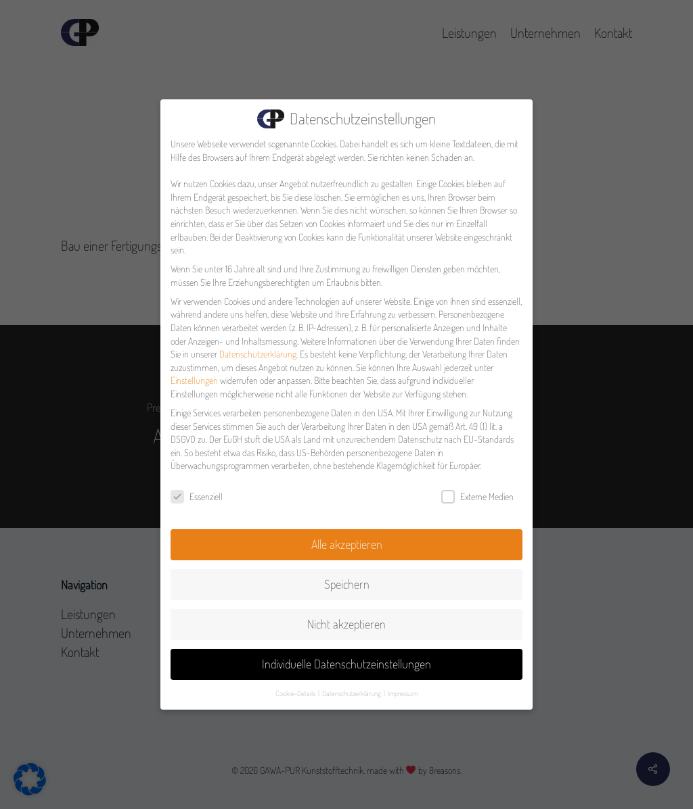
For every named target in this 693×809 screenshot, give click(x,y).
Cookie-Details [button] (296, 690)
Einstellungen (194, 378)
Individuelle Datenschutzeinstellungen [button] (346, 661)
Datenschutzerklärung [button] (352, 690)
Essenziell (197, 494)
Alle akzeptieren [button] (346, 541)
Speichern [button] (347, 581)
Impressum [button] (403, 690)
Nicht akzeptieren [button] (346, 621)
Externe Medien (477, 494)
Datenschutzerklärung (257, 352)
